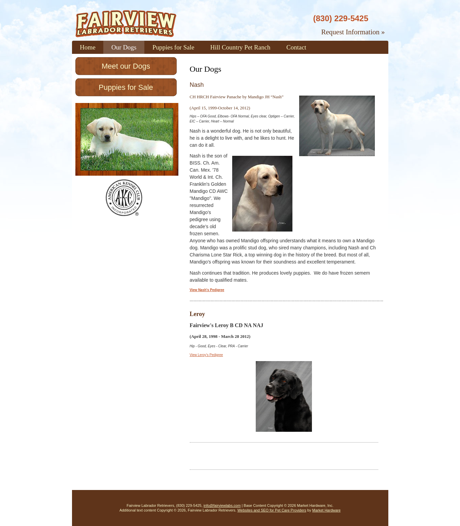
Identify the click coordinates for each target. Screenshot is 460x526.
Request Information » (353, 32)
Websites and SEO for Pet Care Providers (271, 510)
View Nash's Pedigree (207, 290)
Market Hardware (326, 510)
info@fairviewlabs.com (222, 505)
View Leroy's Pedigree (206, 355)
